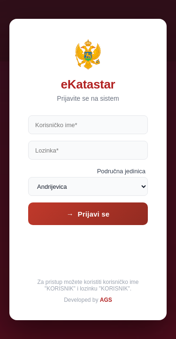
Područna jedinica (121, 171)
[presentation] (88, 250)
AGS (106, 300)
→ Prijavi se (88, 214)
